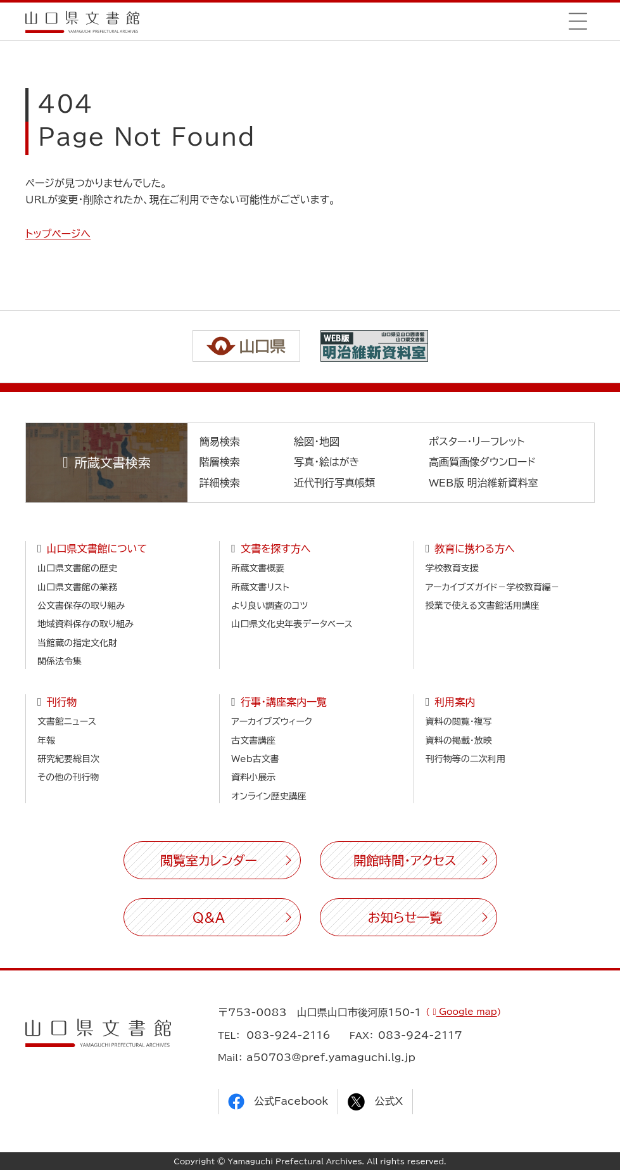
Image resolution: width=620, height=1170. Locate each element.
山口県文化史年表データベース (292, 624)
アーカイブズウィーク (271, 721)
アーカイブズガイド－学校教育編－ (493, 587)
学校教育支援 (452, 568)
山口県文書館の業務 (77, 587)
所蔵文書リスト (260, 587)
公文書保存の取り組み (81, 605)
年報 (46, 740)
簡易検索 (219, 441)
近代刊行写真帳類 (334, 483)
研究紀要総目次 (68, 758)
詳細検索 (219, 483)
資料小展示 (253, 777)
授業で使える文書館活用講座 (483, 605)
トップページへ (58, 234)
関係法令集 (59, 661)
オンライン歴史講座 (268, 796)
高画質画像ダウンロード (482, 462)
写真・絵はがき (327, 462)
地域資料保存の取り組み (85, 624)
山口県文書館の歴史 (77, 568)
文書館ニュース (66, 721)
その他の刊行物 (68, 777)
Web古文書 (255, 758)
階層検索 (219, 462)
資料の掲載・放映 (459, 740)
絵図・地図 (316, 441)
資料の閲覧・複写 (459, 721)
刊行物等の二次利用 (465, 758)
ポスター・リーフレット (476, 441)
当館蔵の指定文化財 (77, 643)
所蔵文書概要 (257, 568)
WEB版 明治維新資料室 (483, 483)
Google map (466, 1011)
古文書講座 (253, 740)
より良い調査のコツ (269, 605)
